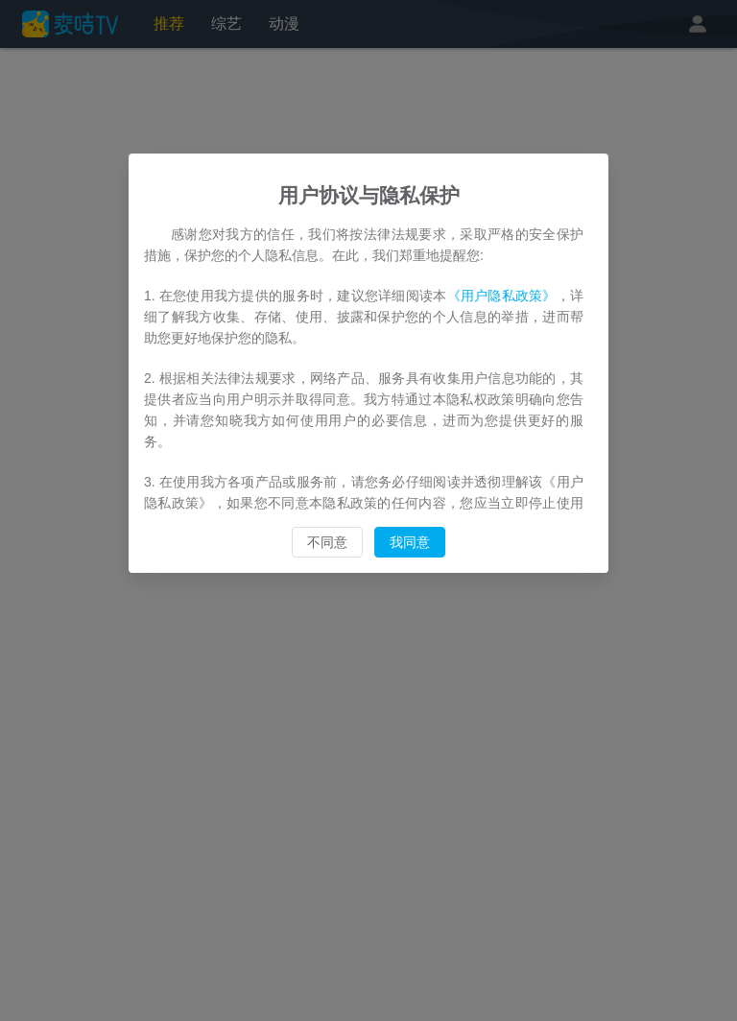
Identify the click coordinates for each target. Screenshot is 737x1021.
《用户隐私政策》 (502, 295)
